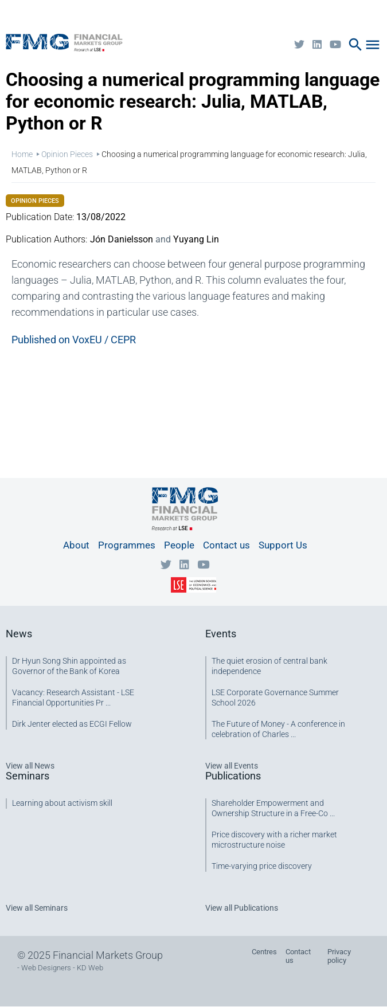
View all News (30, 765)
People (179, 545)
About (76, 545)
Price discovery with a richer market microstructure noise (274, 839)
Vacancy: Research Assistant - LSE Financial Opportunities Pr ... (73, 697)
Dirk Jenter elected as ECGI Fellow (72, 723)
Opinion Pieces (67, 154)
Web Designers (46, 967)
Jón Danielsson (121, 239)
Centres (264, 951)
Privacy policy (339, 956)
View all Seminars (37, 907)
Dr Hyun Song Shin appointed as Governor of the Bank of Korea (69, 666)
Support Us (283, 545)
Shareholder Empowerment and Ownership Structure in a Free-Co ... (273, 808)
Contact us (226, 545)
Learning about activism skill (62, 803)
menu (372, 44)
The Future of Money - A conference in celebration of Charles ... (278, 729)
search (355, 44)
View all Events (231, 765)
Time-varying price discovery (262, 866)
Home (22, 154)
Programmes (126, 545)
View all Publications (241, 907)
